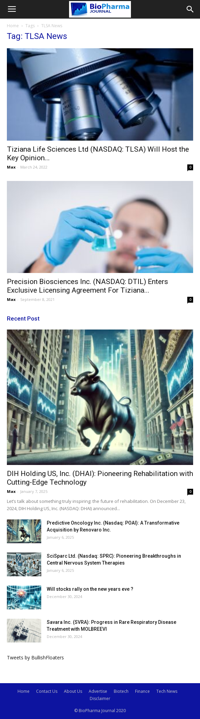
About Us (73, 691)
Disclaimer (100, 698)
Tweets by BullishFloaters (35, 657)
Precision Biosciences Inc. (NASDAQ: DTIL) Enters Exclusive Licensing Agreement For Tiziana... (87, 285)
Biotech (121, 691)
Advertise (98, 691)
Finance (142, 691)
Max (11, 167)
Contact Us (46, 691)
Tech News (166, 691)
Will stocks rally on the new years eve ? (90, 589)
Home (13, 26)
